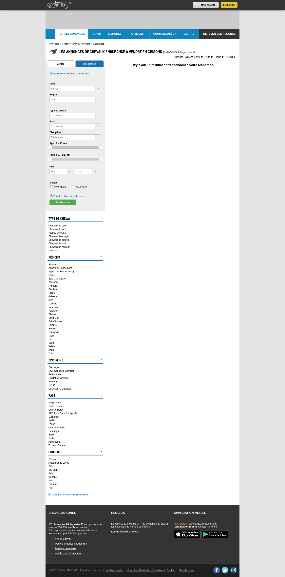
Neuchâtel (53, 307)
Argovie (52, 264)
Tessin (51, 335)
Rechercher (62, 202)
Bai (50, 466)
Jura (50, 300)
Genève (52, 289)
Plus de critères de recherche (68, 196)
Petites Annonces (72, 33)
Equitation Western (58, 378)
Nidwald (52, 310)
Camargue (54, 431)
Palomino (53, 484)
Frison (51, 424)
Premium (231, 57)
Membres (114, 33)
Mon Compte (208, 5)
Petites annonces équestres (71, 543)
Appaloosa (54, 441)
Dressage (53, 367)
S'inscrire (229, 5)
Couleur (75, 452)
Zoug (51, 350)
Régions (75, 257)
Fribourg (52, 285)
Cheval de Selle (56, 427)
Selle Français (56, 406)
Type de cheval (57, 110)
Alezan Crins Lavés (58, 462)
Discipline (55, 132)
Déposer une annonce (219, 33)
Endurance (54, 374)
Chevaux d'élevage (58, 236)
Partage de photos (65, 548)
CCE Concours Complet (61, 371)
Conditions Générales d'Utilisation (145, 570)
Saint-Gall (53, 318)
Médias (53, 182)
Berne (51, 275)
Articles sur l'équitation (68, 553)
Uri (49, 339)
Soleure (52, 325)
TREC (51, 385)
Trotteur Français (57, 445)
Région (53, 94)
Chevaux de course (58, 240)
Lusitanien (53, 416)
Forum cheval (63, 538)
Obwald (52, 314)
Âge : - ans (58, 143)
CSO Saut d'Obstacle (59, 388)
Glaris (51, 293)
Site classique (186, 570)
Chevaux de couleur (59, 247)
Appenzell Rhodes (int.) (60, 268)
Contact (189, 33)
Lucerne (52, 303)
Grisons (52, 296)
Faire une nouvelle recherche (71, 73)
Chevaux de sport (57, 225)
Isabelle (52, 477)
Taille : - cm (59, 155)
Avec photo (60, 187)
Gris (50, 473)
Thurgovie (53, 332)
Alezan (52, 459)
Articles (137, 33)
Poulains (53, 250)
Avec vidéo (81, 187)
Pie (50, 487)
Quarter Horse (56, 409)
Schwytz (52, 328)
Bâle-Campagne (57, 278)
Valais (51, 346)
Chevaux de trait (57, 243)
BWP (51, 434)
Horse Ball (53, 381)
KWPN (52, 420)
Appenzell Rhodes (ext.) (61, 271)
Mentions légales (115, 570)
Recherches (89, 64)
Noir (50, 480)
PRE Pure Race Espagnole (62, 413)
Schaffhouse (55, 321)
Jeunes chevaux (57, 232)
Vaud (51, 342)
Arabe (51, 438)
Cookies (171, 570)
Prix (51, 166)
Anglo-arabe (54, 402)
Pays (52, 83)
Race (52, 121)
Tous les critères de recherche (69, 494)
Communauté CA (165, 33)
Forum (96, 33)
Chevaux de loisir (57, 229)
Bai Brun (53, 470)
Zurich (51, 353)
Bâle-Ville (53, 282)
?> (60, 171)
